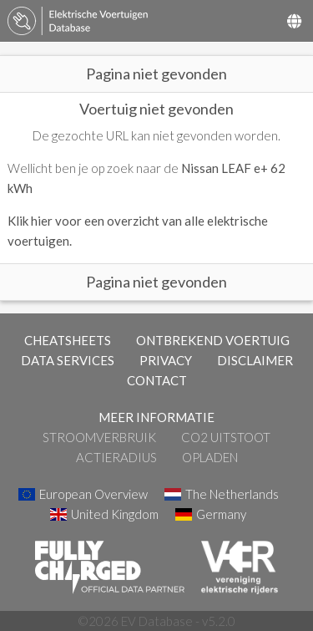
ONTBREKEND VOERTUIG (213, 340)
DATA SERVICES (67, 360)
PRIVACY (165, 360)
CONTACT (157, 380)
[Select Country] (294, 21)
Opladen (210, 457)
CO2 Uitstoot (225, 437)
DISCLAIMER (255, 360)
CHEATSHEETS (67, 340)
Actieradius (116, 457)
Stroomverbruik (99, 437)
